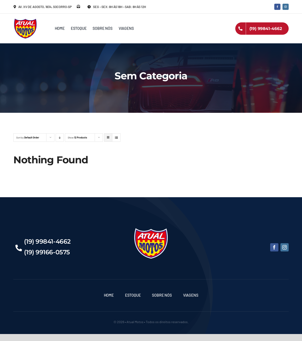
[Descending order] (60, 137)
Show (77, 137)
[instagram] (285, 7)
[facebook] (277, 7)
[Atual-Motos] (25, 19)
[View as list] (116, 138)
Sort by (27, 137)
